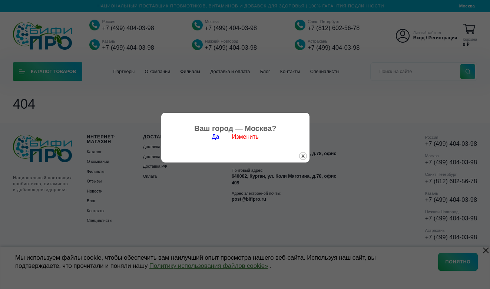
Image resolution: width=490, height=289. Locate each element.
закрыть (312, 162)
